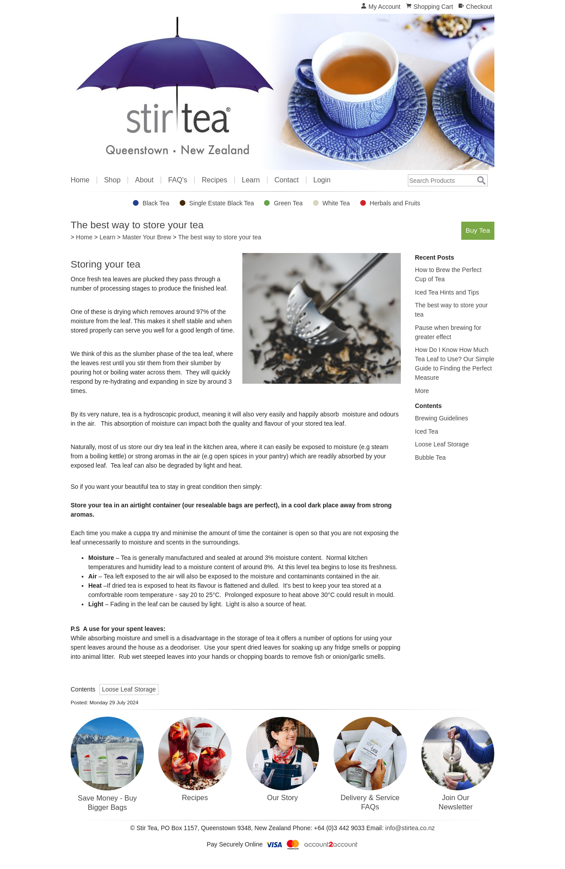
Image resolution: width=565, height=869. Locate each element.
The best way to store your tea (219, 237)
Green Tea (288, 203)
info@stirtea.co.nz (410, 827)
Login (322, 180)
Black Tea (156, 203)
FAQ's (177, 180)
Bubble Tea (430, 457)
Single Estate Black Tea (221, 203)
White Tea (336, 203)
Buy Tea (478, 230)
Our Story (282, 797)
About (144, 180)
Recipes (214, 180)
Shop (112, 180)
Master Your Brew (146, 237)
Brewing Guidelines (441, 418)
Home (80, 180)
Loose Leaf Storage (129, 689)
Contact (287, 180)
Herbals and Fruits (395, 203)
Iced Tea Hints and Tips (447, 292)
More (422, 390)
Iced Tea (426, 431)
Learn (251, 180)
